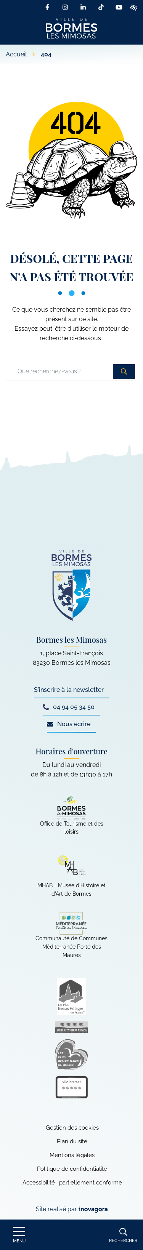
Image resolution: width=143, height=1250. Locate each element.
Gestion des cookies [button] (72, 1127)
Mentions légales (72, 1155)
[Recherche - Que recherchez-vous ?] (59, 371)
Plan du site (72, 1141)
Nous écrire (68, 724)
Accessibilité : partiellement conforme (72, 1182)
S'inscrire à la (69, 689)
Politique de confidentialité (72, 1168)
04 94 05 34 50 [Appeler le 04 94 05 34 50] (69, 707)
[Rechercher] (123, 1234)
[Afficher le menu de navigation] (19, 1235)
